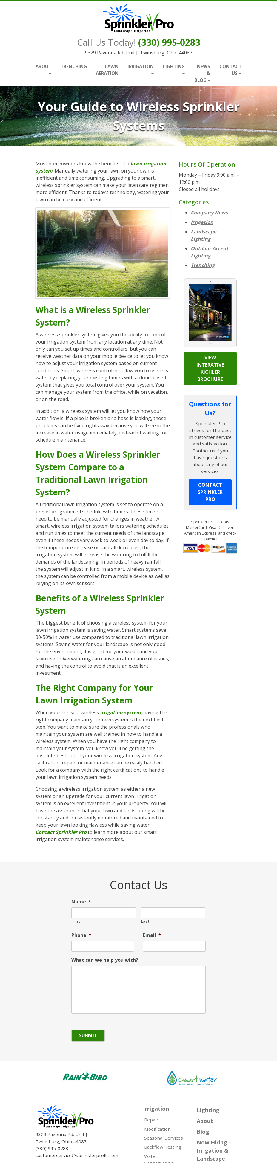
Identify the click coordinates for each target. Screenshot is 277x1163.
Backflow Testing (162, 1147)
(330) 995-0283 (169, 42)
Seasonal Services (163, 1138)
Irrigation (140, 66)
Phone (81, 935)
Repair (151, 1120)
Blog (203, 1131)
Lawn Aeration (107, 69)
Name (81, 902)
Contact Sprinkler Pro (61, 832)
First (76, 921)
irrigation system (120, 712)
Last (145, 921)
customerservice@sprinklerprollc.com (77, 1155)
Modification (157, 1129)
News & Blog (202, 73)
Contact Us (230, 69)
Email (152, 935)
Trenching (74, 66)
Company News (209, 212)
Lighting (174, 66)
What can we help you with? (104, 960)
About (43, 66)
